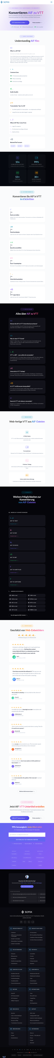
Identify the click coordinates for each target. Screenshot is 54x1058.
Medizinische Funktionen (35, 976)
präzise (24, 917)
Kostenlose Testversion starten (27, 839)
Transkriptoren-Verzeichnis (16, 1023)
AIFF (13, 146)
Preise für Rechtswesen (15, 983)
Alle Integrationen (33, 1003)
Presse (31, 1037)
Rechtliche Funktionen (15, 976)
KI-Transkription (36, 916)
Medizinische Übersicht (34, 973)
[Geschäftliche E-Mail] (27, 835)
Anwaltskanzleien (14, 980)
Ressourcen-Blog (14, 1020)
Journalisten (32, 953)
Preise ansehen (37, 22)
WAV (20, 146)
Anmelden (14, 1055)
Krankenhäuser (33, 980)
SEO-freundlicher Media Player (36, 935)
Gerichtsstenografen (15, 978)
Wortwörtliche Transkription (16, 941)
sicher (29, 917)
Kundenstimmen (14, 1037)
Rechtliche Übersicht (15, 973)
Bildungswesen (14, 956)
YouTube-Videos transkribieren (36, 939)
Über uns (32, 1033)
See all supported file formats (19, 615)
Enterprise (13, 953)
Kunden (12, 1035)
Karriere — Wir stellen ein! (35, 1035)
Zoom (31, 993)
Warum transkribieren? (34, 1020)
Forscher (32, 956)
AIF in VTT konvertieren (19, 818)
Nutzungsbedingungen (38, 1055)
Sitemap (19, 1055)
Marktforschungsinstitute (16, 961)
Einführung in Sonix (15, 1018)
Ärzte (31, 978)
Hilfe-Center (24, 883)
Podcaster (32, 958)
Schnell (42, 916)
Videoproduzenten (34, 961)
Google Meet (32, 998)
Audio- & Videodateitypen (16, 1015)
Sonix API (13, 993)
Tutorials (29, 883)
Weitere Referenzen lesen (27, 791)
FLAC (27, 146)
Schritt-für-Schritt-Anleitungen (36, 1018)
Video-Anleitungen (37, 883)
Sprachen (13, 1013)
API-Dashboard (14, 998)
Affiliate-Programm (15, 1000)
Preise (12, 1033)
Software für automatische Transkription (16, 935)
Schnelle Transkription (15, 938)
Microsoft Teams (33, 995)
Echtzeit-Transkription (15, 943)
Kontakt (31, 1040)
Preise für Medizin (33, 983)
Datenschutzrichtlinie (27, 1055)
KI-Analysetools (33, 932)
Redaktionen (13, 958)
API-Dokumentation (15, 995)
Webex (31, 1000)
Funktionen (13, 932)
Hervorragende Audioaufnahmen (36, 1023)
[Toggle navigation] (51, 2)
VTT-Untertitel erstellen (19, 22)
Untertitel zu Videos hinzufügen (36, 937)
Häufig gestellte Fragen (34, 1015)
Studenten (32, 963)
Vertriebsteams (14, 963)
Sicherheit (32, 1042)
